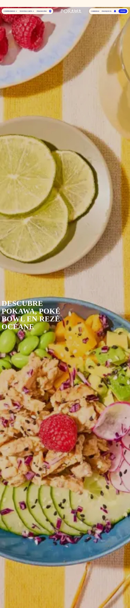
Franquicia (106, 11)
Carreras (95, 11)
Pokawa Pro (42, 11)
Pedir (123, 11)
